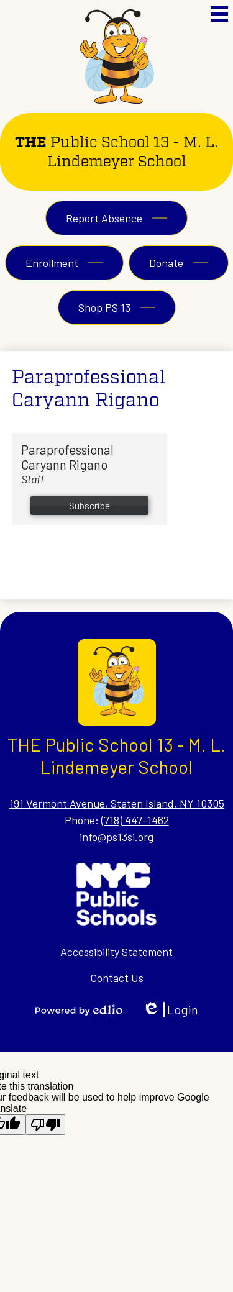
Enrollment (51, 263)
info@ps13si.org (116, 837)
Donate (166, 263)
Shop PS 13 (104, 307)
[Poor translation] (45, 1124)
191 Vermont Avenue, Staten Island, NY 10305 (116, 803)
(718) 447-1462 (135, 820)
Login (170, 1009)
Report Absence (104, 218)
